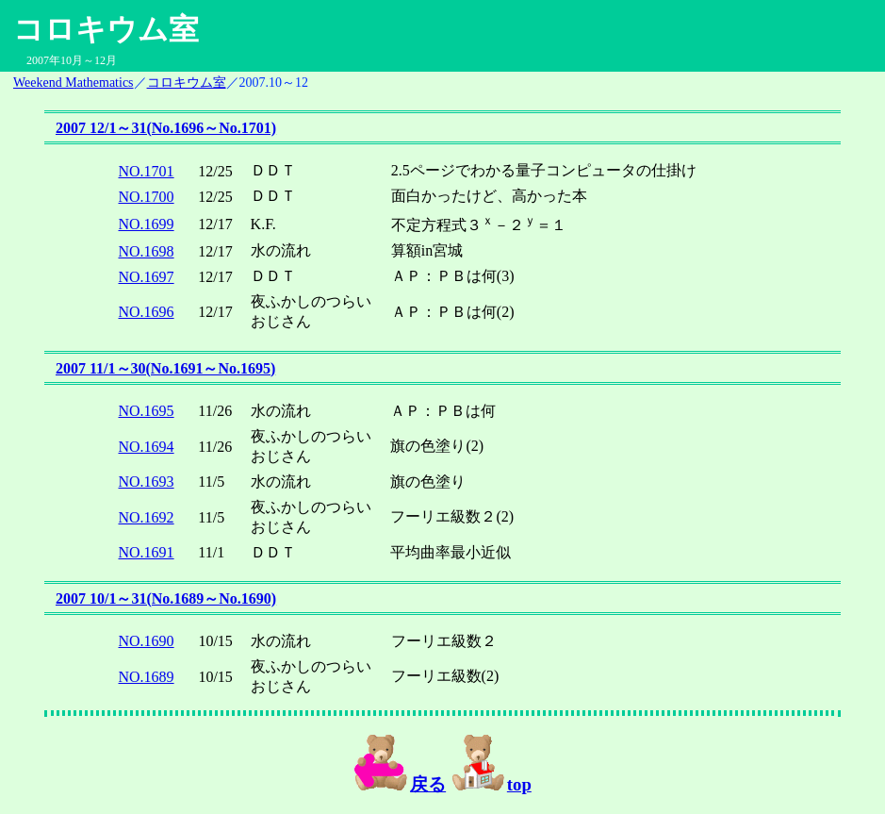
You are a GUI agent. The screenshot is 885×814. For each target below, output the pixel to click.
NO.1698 (146, 251)
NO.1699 (146, 224)
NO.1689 (146, 677)
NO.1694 (146, 447)
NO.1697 (146, 277)
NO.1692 (146, 517)
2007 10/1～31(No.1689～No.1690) (166, 598)
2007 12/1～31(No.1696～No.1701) (166, 128)
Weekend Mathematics (73, 82)
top (491, 784)
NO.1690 (146, 641)
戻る (399, 784)
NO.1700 (146, 197)
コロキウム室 (186, 82)
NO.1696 (146, 312)
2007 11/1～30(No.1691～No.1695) (165, 368)
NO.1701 (146, 171)
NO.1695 (146, 411)
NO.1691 (146, 552)
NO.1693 (146, 481)
